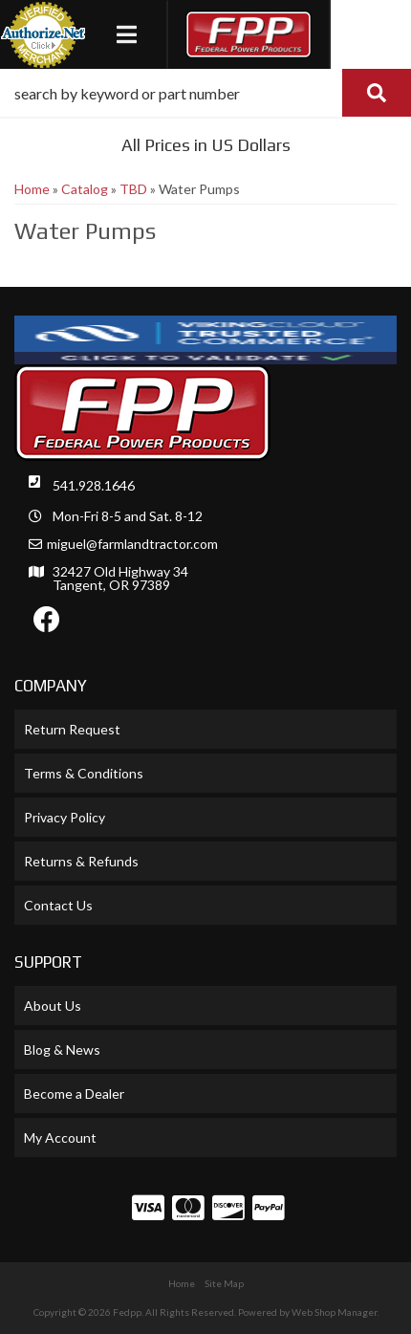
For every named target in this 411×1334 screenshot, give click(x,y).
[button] (205, 93)
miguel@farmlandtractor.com (132, 544)
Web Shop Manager (334, 1312)
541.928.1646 (94, 485)
